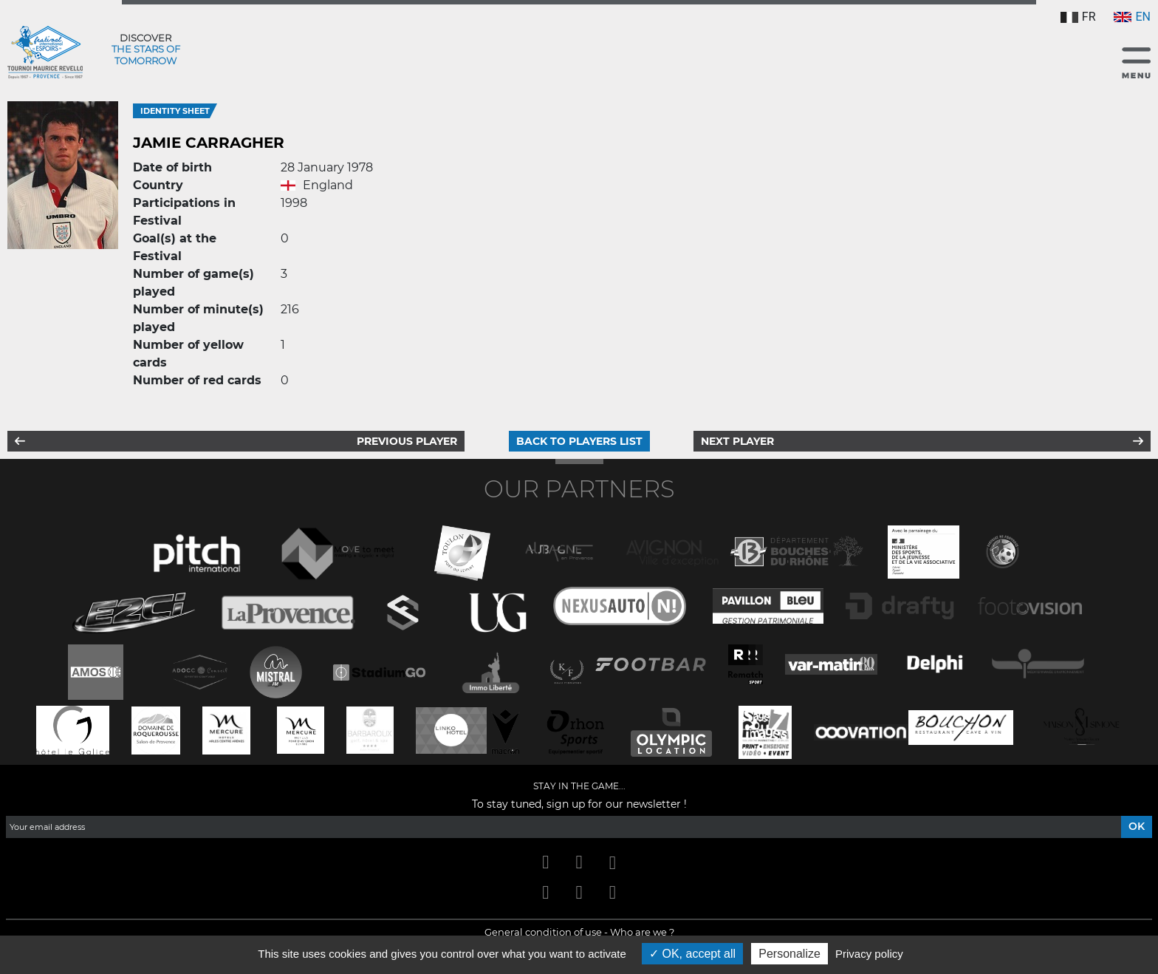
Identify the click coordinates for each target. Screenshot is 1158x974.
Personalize (789, 953)
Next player (737, 441)
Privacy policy (869, 953)
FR (1078, 17)
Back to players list (579, 441)
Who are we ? (642, 932)
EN (1132, 17)
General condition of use (543, 932)
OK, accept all (692, 953)
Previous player (407, 441)
